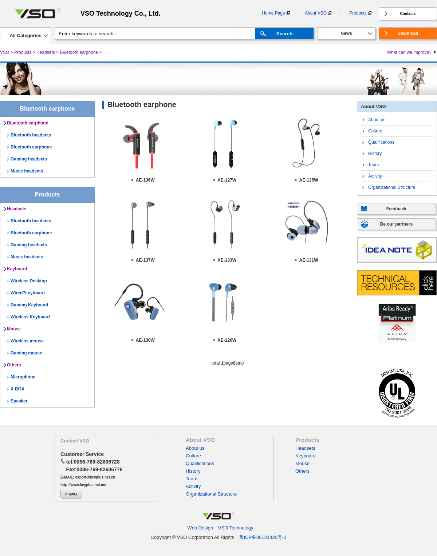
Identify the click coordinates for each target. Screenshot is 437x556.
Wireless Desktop (29, 280)
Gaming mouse (26, 353)
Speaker (19, 401)
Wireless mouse (27, 340)
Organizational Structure (391, 187)
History (375, 153)
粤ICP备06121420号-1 (262, 537)
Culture (375, 131)
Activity (375, 176)
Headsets (45, 52)
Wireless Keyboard (30, 316)
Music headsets (27, 171)
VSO (4, 52)
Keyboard (17, 268)
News (346, 33)
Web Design (200, 528)
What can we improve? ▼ (412, 52)
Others (14, 365)
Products (357, 13)
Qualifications (381, 142)
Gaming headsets (29, 159)
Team (373, 164)
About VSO (316, 13)
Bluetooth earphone (79, 52)
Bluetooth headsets (31, 135)
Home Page (273, 13)
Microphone (23, 377)
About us (376, 119)
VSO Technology (235, 528)
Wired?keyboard (28, 292)
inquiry (71, 494)
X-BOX (17, 389)
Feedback (396, 208)
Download (407, 33)
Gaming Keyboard (29, 304)
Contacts (408, 14)
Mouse (14, 328)
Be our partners (396, 224)
